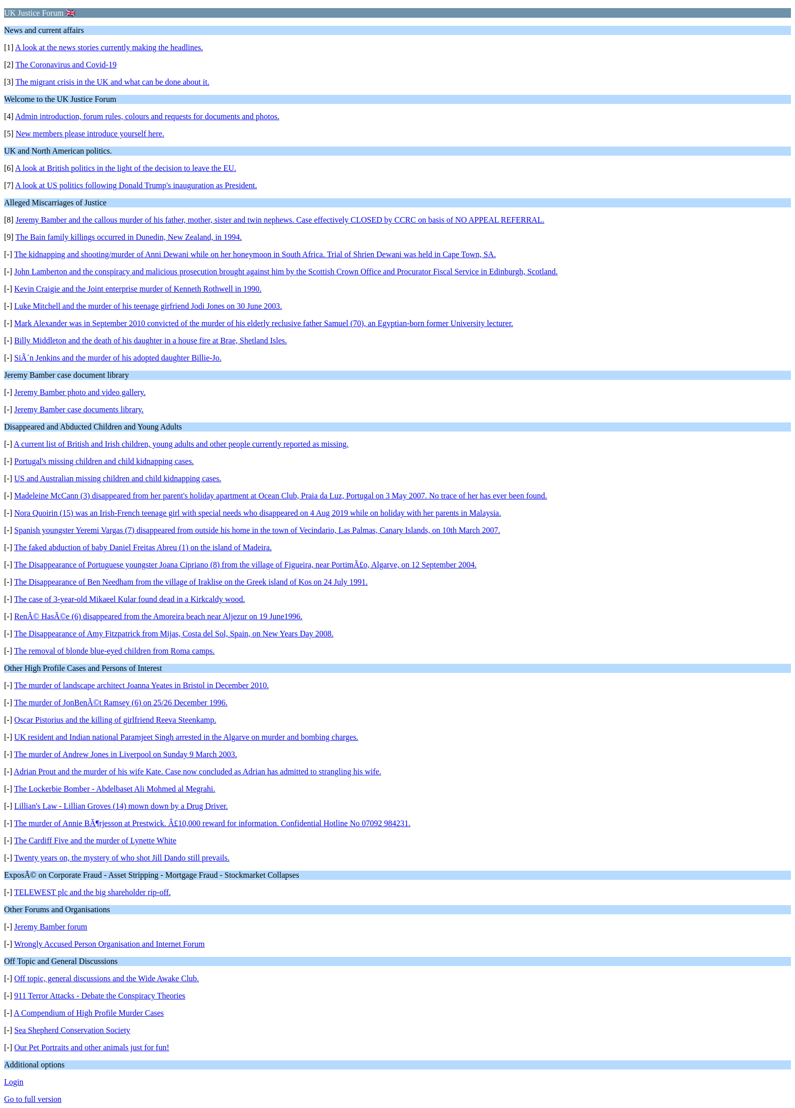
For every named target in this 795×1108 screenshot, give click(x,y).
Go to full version (32, 1099)
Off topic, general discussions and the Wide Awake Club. (106, 978)
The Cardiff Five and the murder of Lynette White (95, 840)
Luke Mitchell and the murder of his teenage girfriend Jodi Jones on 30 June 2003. (148, 306)
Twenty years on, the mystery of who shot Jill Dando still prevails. (122, 857)
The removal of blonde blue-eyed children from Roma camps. (114, 651)
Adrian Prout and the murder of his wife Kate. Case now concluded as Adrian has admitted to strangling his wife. (197, 771)
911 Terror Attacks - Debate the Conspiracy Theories (100, 995)
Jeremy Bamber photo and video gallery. (80, 392)
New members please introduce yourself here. (90, 133)
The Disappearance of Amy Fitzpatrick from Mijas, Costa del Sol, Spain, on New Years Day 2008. (174, 633)
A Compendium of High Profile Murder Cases (89, 1013)
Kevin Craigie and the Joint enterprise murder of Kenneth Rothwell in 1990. (138, 288)
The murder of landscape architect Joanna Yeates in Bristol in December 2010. (141, 685)
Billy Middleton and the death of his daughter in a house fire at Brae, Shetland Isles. (150, 340)
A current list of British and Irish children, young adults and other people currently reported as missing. (181, 444)
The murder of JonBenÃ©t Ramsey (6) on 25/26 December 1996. (121, 702)
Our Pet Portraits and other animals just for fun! (91, 1047)
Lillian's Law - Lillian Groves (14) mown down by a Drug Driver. (121, 806)
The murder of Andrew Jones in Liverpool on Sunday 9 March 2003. (125, 754)
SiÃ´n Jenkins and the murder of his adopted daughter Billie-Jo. (118, 357)
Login (13, 1082)
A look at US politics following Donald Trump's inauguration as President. (136, 185)
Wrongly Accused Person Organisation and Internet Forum (109, 944)
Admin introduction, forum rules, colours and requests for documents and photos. (147, 116)
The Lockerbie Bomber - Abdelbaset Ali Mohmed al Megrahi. (114, 788)
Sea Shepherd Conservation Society (72, 1030)
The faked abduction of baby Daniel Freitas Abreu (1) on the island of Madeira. (143, 547)
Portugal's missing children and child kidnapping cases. (104, 461)
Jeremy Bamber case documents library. (78, 409)
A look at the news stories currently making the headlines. (109, 47)
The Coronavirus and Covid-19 (66, 64)
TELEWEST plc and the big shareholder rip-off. (92, 892)
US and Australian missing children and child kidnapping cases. (117, 478)
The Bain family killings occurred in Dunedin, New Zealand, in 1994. (128, 237)
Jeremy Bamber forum (50, 926)
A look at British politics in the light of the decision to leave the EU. (125, 168)
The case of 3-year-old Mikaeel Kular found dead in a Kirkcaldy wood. (129, 599)
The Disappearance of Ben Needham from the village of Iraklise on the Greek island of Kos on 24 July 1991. (191, 582)
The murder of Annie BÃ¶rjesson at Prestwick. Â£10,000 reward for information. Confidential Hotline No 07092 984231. (212, 823)
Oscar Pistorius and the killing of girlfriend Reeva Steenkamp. (115, 720)
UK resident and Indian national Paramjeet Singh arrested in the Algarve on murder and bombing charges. (186, 737)
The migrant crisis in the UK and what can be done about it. (112, 82)
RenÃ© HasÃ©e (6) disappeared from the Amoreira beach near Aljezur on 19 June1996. (158, 616)
